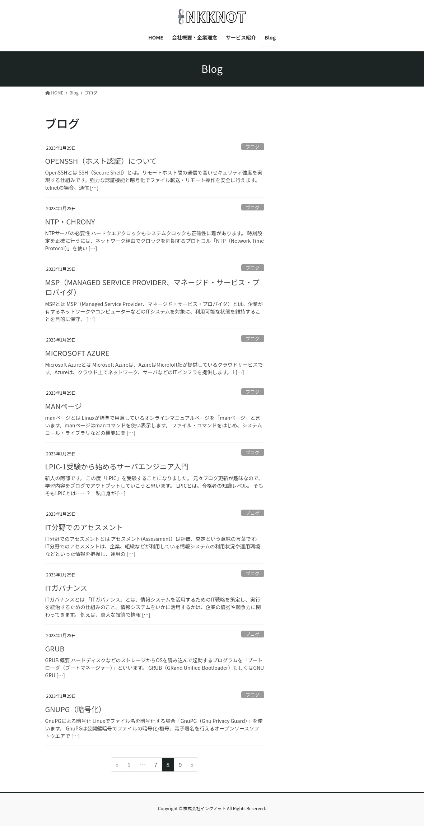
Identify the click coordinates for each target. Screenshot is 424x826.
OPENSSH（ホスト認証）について (101, 161)
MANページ (63, 406)
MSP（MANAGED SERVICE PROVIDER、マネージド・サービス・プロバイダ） (152, 287)
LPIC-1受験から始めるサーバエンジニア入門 (116, 466)
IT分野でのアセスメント (84, 527)
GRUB (55, 648)
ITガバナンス (66, 588)
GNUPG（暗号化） (75, 709)
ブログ (252, 146)
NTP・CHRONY (70, 221)
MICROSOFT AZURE (77, 353)
